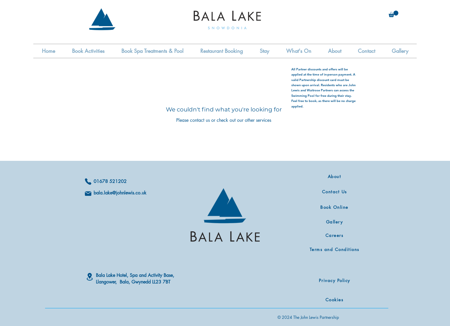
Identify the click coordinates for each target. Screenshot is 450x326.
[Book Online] (335, 207)
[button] (393, 14)
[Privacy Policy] (335, 280)
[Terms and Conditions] (335, 249)
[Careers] (335, 235)
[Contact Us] (335, 192)
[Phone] (88, 181)
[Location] (89, 276)
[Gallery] (335, 222)
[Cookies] (335, 300)
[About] (335, 176)
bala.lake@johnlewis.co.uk (120, 193)
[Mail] (88, 193)
